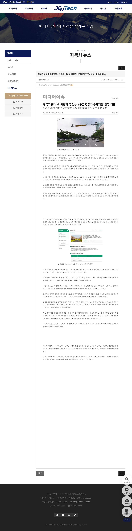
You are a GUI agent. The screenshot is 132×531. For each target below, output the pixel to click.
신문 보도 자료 (13, 60)
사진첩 (10, 67)
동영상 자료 (12, 74)
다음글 (40, 473)
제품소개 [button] (29, 9)
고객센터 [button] (118, 9)
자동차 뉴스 (12, 88)
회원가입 (124, 2)
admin (84, 524)
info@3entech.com (81, 502)
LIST (121, 68)
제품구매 (18, 114)
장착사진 (18, 102)
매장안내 (18, 108)
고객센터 (18, 96)
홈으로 (109, 2)
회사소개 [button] (13, 9)
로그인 (116, 2)
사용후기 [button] (88, 9)
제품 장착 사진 (13, 81)
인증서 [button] (44, 9)
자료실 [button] (103, 9)
